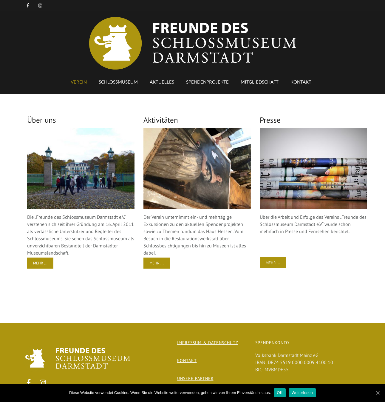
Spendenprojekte (207, 81)
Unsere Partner (195, 378)
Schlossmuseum (118, 81)
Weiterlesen (302, 392)
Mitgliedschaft (260, 81)
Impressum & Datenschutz (207, 342)
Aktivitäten (160, 120)
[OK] (378, 393)
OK (279, 392)
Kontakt (300, 81)
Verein (79, 81)
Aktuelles (162, 81)
